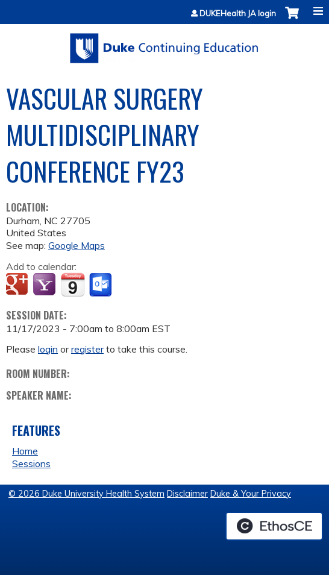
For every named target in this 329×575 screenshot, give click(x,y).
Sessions (31, 463)
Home (25, 451)
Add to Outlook (101, 285)
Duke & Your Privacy (250, 493)
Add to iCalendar (72, 284)
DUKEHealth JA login (237, 13)
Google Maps (76, 245)
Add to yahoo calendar (45, 285)
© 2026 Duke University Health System (86, 493)
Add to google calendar (18, 285)
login (48, 349)
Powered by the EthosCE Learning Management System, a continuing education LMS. (274, 526)
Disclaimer (187, 493)
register (87, 349)
